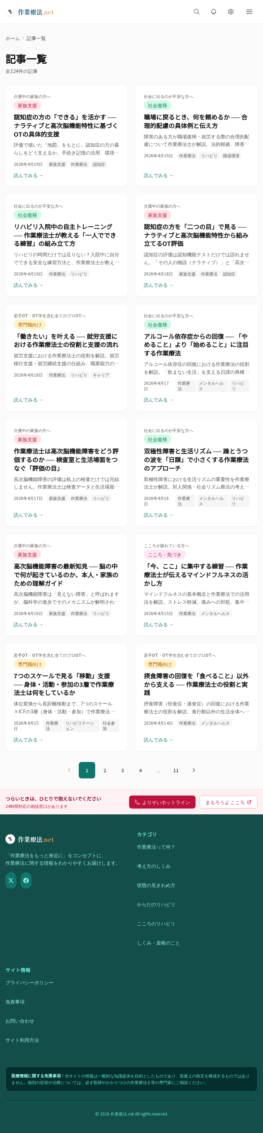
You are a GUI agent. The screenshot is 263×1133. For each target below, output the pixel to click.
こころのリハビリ (156, 923)
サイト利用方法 (22, 1039)
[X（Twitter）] (10, 880)
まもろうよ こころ (228, 802)
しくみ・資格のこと (158, 942)
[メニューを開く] (249, 11)
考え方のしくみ (154, 865)
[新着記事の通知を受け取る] (214, 11)
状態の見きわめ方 (156, 885)
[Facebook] (26, 880)
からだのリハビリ (156, 904)
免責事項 (15, 1001)
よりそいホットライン (162, 802)
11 (176, 770)
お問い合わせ (19, 1020)
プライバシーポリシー (29, 982)
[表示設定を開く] (230, 11)
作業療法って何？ (156, 846)
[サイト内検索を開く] (196, 11)
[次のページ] (194, 770)
